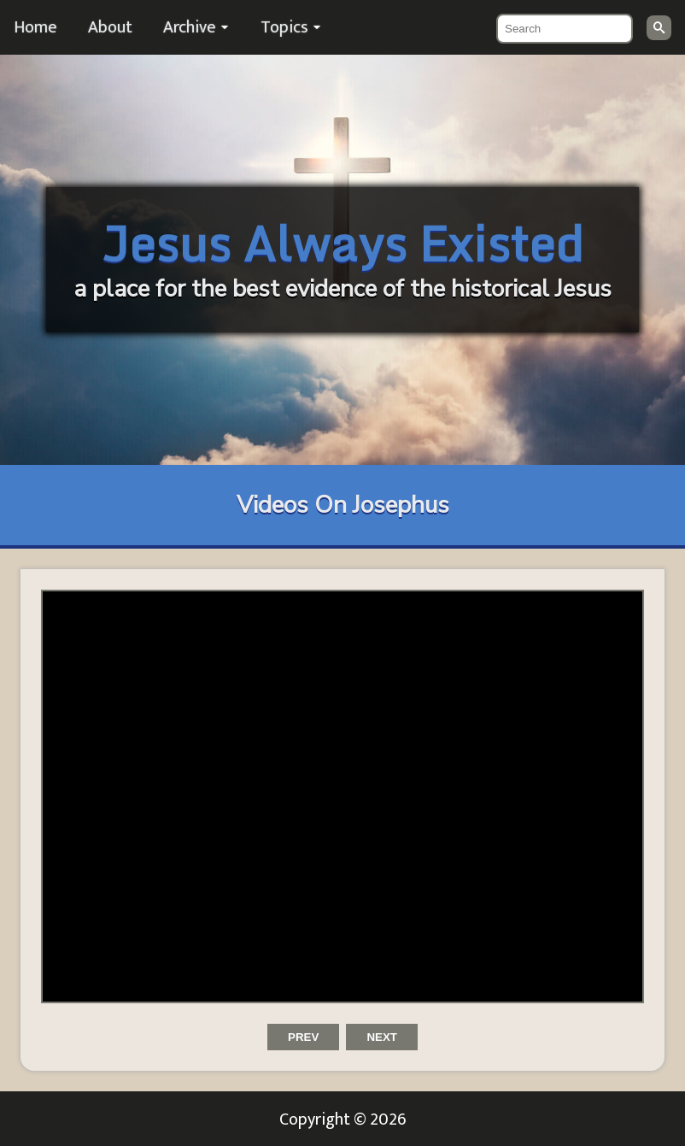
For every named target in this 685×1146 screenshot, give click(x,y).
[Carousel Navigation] (342, 1047)
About (110, 27)
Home (35, 27)
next (381, 1037)
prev (303, 1037)
